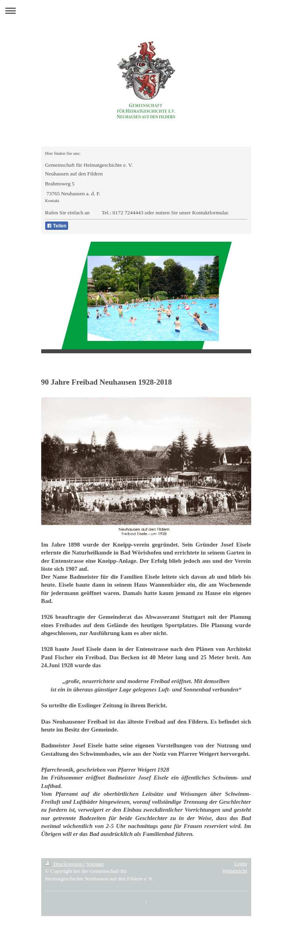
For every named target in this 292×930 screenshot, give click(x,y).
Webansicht (234, 871)
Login (240, 863)
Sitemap (95, 864)
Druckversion (64, 864)
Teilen (57, 226)
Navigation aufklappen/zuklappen (146, 10)
